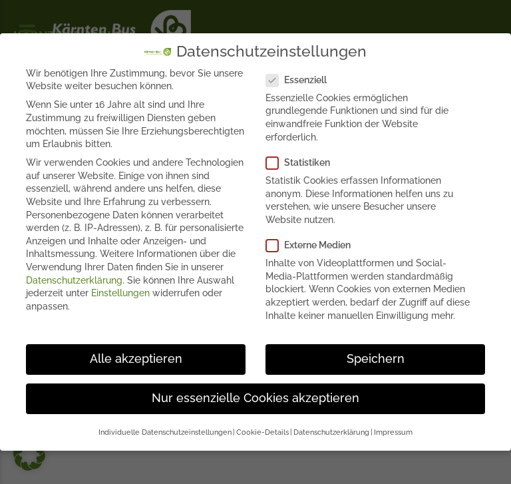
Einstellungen (120, 293)
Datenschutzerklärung (74, 279)
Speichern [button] (376, 358)
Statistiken (302, 162)
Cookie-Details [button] (262, 432)
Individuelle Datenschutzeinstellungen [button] (165, 432)
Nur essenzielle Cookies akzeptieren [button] (255, 398)
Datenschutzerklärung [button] (331, 432)
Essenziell (300, 80)
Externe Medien (312, 245)
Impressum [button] (393, 432)
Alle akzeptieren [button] (136, 358)
